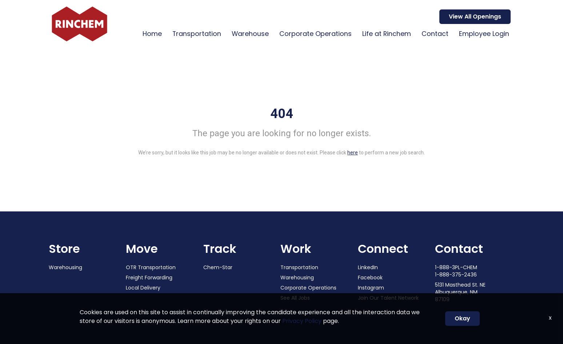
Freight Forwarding (149, 277)
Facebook (370, 277)
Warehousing (65, 267)
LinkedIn (368, 267)
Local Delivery (143, 287)
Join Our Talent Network (388, 297)
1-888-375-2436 (456, 274)
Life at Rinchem (385, 33)
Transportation (193, 33)
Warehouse (248, 33)
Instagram (371, 287)
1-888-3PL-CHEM (456, 267)
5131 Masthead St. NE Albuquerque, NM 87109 (460, 292)
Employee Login (484, 33)
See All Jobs (295, 297)
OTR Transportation (151, 267)
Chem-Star (217, 267)
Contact (434, 33)
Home (148, 33)
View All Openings (475, 16)
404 (281, 113)
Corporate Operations (313, 33)
